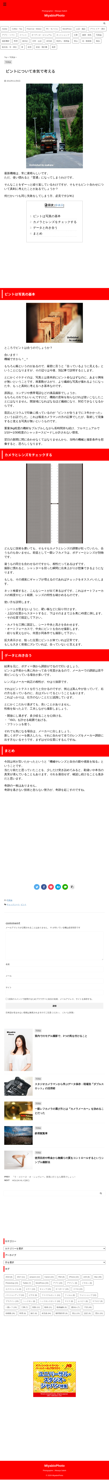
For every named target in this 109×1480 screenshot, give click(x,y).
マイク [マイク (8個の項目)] (69, 1301)
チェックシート (13, 904)
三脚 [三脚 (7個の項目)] (24, 1307)
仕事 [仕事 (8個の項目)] (76, 35)
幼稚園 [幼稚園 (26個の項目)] (10, 1313)
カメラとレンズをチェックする (54, 221)
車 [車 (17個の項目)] (22, 47)
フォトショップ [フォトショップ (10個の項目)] (87, 1295)
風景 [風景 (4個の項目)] (53, 47)
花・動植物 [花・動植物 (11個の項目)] (86, 41)
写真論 (9, 900)
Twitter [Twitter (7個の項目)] (27, 1283)
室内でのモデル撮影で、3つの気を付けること (61, 1036)
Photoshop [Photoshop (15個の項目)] (12, 1283)
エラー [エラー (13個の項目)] (30, 1289)
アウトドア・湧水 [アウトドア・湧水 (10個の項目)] (97, 29)
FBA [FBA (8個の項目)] (61, 1277)
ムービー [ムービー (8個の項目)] (83, 1301)
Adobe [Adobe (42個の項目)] (4, 29)
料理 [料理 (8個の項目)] (22, 1313)
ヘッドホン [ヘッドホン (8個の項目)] (29, 1301)
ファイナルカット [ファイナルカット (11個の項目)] (51, 1295)
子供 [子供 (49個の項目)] (88, 1307)
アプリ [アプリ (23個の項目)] (57, 1283)
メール (9, 976)
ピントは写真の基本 (46, 216)
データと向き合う (45, 227)
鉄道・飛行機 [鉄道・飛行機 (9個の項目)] (41, 47)
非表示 (59, 205)
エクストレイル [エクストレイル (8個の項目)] (13, 1289)
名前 (8, 964)
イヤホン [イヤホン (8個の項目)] (87, 1283)
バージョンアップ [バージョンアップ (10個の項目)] (15, 1295)
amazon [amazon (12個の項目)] (35, 1277)
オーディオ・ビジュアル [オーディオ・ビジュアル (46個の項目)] (42, 35)
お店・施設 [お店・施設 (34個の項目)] (80, 29)
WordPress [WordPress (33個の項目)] (42, 1283)
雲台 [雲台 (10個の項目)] (99, 1313)
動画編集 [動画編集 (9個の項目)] (62, 1307)
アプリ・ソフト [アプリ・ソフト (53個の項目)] (8, 35)
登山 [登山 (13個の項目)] (76, 1313)
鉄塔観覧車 (41, 1133)
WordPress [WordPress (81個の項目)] (67, 29)
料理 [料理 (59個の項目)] (16, 41)
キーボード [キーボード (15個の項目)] (62, 1289)
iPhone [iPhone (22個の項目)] (74, 1277)
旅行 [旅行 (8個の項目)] (34, 1313)
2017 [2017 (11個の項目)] (21, 1277)
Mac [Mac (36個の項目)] (97, 1277)
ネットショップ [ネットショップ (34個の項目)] (62, 35)
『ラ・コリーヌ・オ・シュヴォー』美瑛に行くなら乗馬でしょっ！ (44, 1177)
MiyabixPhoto (54, 15)
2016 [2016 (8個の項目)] (9, 1277)
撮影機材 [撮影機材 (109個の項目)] (5, 41)
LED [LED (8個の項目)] (86, 1277)
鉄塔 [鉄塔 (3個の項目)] (30, 47)
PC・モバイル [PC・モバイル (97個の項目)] (52, 29)
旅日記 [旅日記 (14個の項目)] (25, 41)
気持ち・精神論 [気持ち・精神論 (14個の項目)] (62, 41)
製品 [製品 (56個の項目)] (98, 41)
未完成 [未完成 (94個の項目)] (49, 41)
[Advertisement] (54, 265)
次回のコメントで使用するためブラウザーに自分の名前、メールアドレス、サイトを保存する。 (51, 999)
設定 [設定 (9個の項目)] (87, 1313)
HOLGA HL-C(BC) (20, 1180)
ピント (23, 904)
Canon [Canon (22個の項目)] (49, 1277)
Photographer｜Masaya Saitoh (54, 1471)
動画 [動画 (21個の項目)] (48, 1307)
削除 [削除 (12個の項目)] (36, 1307)
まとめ (37, 233)
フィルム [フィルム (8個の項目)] (70, 1295)
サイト (9, 987)
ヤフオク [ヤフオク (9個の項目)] (97, 1301)
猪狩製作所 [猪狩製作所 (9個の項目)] (61, 1313)
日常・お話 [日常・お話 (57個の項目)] (37, 41)
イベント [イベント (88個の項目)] (23, 35)
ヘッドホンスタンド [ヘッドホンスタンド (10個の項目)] (50, 1301)
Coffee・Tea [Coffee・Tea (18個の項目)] (17, 29)
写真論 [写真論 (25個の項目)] (99, 35)
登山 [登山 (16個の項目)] (76, 41)
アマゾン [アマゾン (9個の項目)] (72, 1283)
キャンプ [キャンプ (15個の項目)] (45, 1289)
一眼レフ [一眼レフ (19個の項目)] (11, 1307)
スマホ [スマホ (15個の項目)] (78, 1289)
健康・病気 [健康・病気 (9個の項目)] (86, 35)
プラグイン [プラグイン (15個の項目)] (12, 1301)
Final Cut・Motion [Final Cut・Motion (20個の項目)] (34, 29)
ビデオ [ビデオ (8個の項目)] (33, 1295)
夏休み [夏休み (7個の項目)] (75, 1307)
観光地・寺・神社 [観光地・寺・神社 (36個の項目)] (9, 47)
